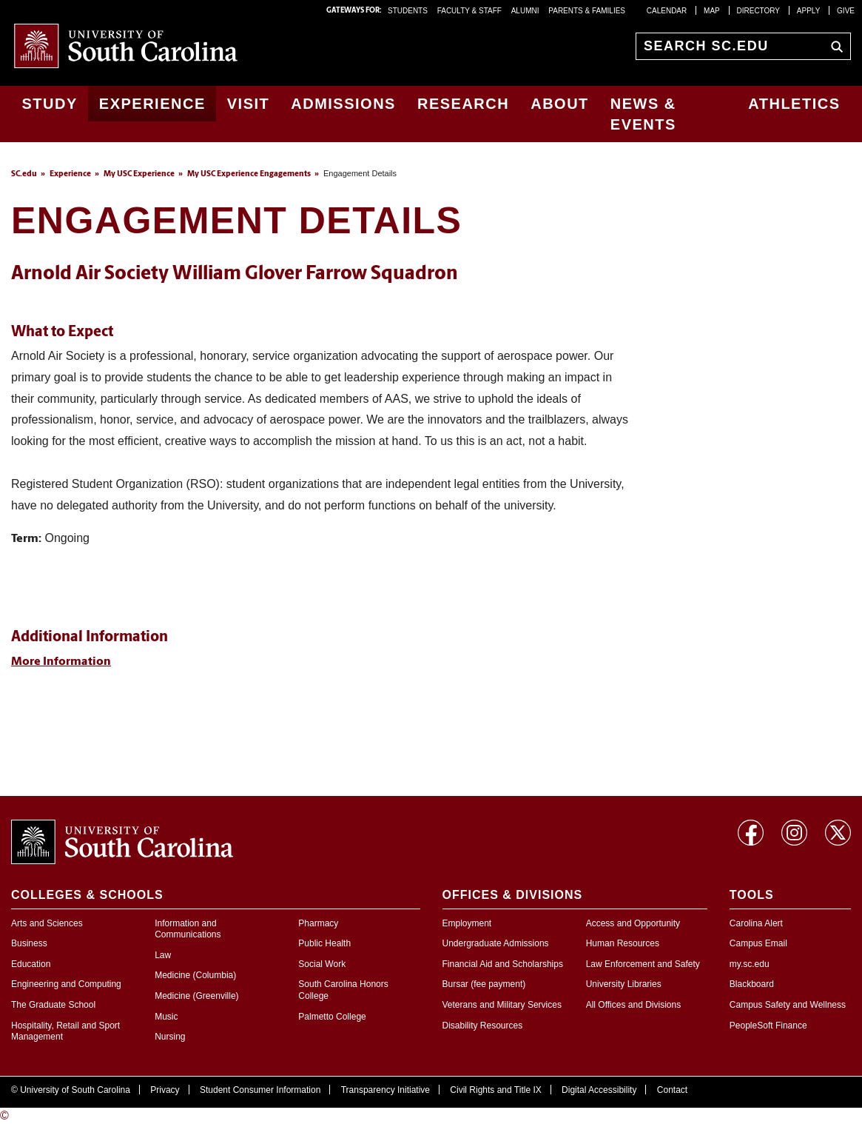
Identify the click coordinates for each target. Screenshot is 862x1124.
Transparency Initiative (385, 1090)
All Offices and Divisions (633, 1005)
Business (29, 943)
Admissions (343, 104)
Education (30, 964)
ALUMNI (525, 11)
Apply (809, 11)
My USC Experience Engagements (249, 174)
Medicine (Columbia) (195, 975)
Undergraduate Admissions (495, 943)
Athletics (794, 104)
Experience (152, 104)
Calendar (667, 11)
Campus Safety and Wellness (788, 1005)
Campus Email (758, 943)
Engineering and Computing (66, 984)
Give (846, 11)
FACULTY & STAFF (469, 11)
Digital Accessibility (599, 1090)
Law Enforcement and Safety (643, 964)
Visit (248, 104)
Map (712, 11)
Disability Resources (482, 1025)
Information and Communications (187, 929)
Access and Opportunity (633, 923)
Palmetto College (332, 1016)
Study (50, 104)
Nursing (170, 1036)
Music (166, 1016)
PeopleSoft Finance (768, 1025)
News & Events (643, 114)
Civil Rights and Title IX (495, 1090)
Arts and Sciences (47, 923)
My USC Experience (139, 174)
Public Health (324, 943)
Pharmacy (318, 923)
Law (163, 955)
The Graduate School (53, 1005)
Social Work (322, 964)
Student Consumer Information (260, 1090)
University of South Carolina (75, 1090)
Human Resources (622, 943)
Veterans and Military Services (502, 1005)
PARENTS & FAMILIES (586, 11)
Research (463, 104)
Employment (467, 923)
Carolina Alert (756, 923)
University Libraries (623, 984)
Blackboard (752, 984)
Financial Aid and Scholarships (502, 964)
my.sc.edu (750, 964)
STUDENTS (409, 11)
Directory (759, 11)
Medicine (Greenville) (196, 996)
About (560, 104)
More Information (61, 662)
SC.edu (24, 174)
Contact (672, 1090)
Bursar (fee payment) (484, 984)
